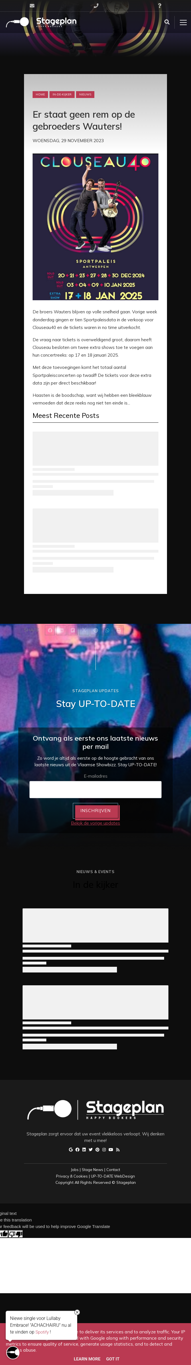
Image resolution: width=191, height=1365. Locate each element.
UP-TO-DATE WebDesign (113, 1176)
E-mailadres (96, 776)
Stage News (92, 1169)
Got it (113, 1359)
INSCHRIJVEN (95, 810)
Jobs (75, 1169)
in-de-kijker (62, 94)
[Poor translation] (15, 1234)
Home (40, 94)
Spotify (42, 1332)
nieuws (85, 94)
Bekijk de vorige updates (95, 823)
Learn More (87, 1359)
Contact (113, 1169)
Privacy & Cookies (72, 1176)
